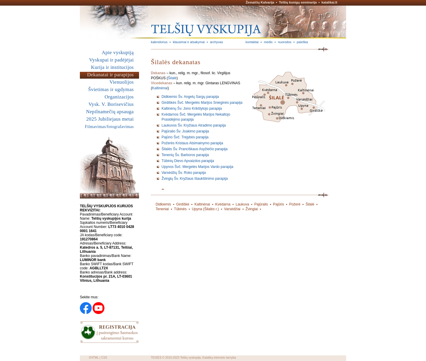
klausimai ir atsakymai (189, 42)
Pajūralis (261, 204)
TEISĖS (156, 357)
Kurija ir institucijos (112, 67)
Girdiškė (182, 204)
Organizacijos (119, 97)
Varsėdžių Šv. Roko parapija (184, 173)
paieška (302, 42)
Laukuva (242, 204)
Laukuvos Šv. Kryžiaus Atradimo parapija (194, 125)
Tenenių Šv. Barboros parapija (185, 155)
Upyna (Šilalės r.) (205, 209)
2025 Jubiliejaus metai (110, 119)
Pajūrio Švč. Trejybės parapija (185, 137)
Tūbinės (180, 209)
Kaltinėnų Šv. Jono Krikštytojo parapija (192, 108)
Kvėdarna (222, 204)
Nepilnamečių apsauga (110, 111)
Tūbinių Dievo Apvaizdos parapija (188, 161)
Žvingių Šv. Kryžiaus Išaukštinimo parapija (195, 179)
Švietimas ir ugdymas (111, 89)
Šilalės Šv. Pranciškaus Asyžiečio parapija (194, 149)
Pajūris (278, 204)
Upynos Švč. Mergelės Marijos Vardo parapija (197, 167)
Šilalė (172, 78)
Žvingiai (252, 209)
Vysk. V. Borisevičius (111, 104)
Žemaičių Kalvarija (260, 2)
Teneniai (162, 209)
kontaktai (252, 42)
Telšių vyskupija (190, 357)
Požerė (294, 204)
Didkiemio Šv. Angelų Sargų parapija (190, 97)
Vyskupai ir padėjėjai (111, 60)
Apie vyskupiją (118, 52)
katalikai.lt (329, 2)
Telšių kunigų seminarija (298, 2)
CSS (104, 357)
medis (268, 42)
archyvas (216, 42)
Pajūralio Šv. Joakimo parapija (185, 131)
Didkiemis (163, 204)
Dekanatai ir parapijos (110, 74)
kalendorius (159, 42)
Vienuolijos (121, 82)
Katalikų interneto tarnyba (219, 357)
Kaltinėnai (160, 88)
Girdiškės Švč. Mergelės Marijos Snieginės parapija (202, 103)
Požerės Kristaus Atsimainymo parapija (192, 143)
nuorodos (284, 42)
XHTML (94, 357)
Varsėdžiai (232, 209)
